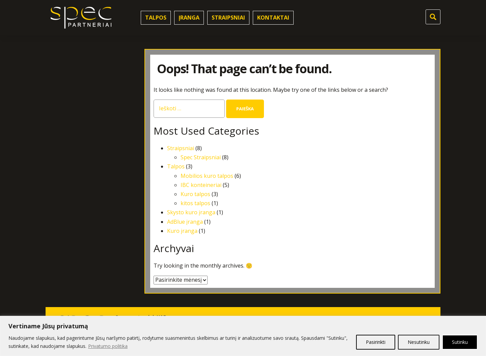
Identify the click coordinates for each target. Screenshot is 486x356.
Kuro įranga (182, 231)
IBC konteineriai (201, 185)
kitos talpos (195, 203)
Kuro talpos (195, 194)
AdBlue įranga (185, 221)
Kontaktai (273, 17)
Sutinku (460, 342)
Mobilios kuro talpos (207, 176)
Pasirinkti (375, 342)
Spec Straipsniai (201, 157)
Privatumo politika (108, 346)
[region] (243, 336)
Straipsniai (228, 17)
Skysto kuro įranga (191, 212)
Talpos (155, 17)
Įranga (189, 17)
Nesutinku (419, 342)
